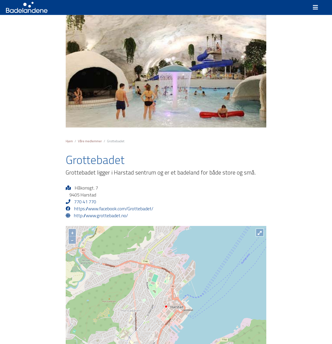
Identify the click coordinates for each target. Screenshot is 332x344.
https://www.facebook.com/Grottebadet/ (109, 208)
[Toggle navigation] (317, 7)
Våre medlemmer (90, 141)
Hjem (69, 141)
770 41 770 (81, 201)
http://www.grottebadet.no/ (97, 215)
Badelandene (27, 7)
